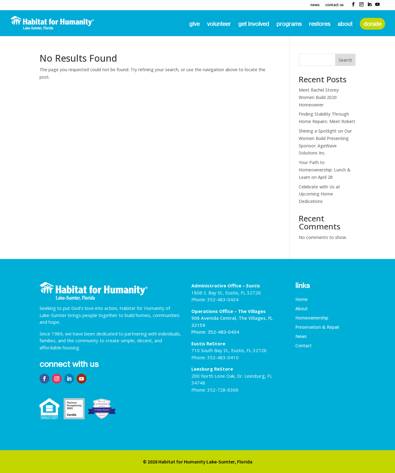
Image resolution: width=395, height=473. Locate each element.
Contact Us (334, 5)
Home (301, 299)
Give (194, 24)
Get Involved (253, 24)
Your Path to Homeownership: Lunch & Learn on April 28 (325, 169)
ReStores (319, 24)
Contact (303, 345)
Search (345, 60)
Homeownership (311, 318)
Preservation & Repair (317, 327)
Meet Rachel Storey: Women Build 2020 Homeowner (319, 97)
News (315, 5)
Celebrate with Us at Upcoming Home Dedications (319, 194)
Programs (288, 24)
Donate (372, 23)
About (345, 24)
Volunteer (219, 24)
